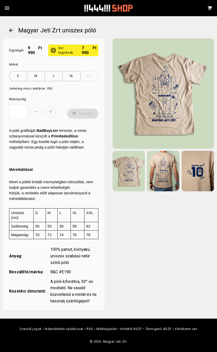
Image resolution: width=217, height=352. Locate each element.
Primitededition (64, 136)
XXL (89, 76)
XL (72, 76)
